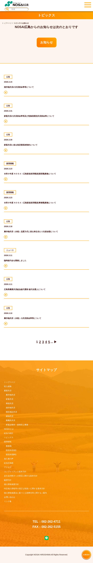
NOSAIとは (9, 429)
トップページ (9, 382)
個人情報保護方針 (11, 484)
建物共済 (9, 416)
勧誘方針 (7, 480)
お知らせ (46, 42)
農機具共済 (10, 420)
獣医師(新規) (11, 450)
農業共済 (7, 391)
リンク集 (7, 501)
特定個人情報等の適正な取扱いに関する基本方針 (24, 488)
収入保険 (7, 386)
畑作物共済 (10, 408)
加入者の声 (8, 459)
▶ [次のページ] (55, 342)
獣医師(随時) (11, 454)
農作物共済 (10, 395)
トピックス (8, 437)
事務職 (8, 446)
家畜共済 (9, 399)
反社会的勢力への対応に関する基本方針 (20, 476)
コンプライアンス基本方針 (15, 472)
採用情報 (7, 442)
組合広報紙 (8, 463)
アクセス (7, 467)
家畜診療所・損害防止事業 (17, 425)
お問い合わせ (9, 497)
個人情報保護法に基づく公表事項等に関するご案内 (25, 493)
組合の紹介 (8, 433)
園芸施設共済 (11, 412)
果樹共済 (9, 403)
